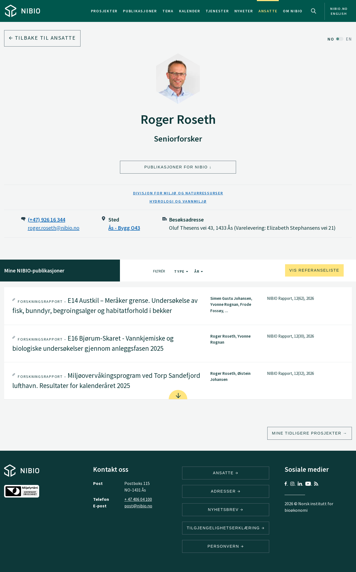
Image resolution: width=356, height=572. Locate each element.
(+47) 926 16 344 (46, 219)
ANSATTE (226, 473)
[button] (178, 306)
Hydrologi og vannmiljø (178, 201)
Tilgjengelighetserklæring (226, 528)
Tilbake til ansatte (42, 37)
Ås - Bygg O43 (124, 227)
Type (181, 271)
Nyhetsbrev (225, 509)
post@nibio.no (138, 505)
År (198, 271)
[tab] (178, 306)
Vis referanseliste (314, 270)
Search (313, 10)
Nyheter (243, 10)
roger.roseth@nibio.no (53, 227)
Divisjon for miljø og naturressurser (178, 193)
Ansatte (268, 10)
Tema (168, 10)
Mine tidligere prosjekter (306, 433)
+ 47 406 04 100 (138, 499)
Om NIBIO (293, 10)
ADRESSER (225, 491)
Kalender (189, 10)
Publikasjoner (140, 10)
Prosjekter (104, 10)
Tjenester (217, 10)
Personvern (226, 546)
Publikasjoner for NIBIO (176, 167)
